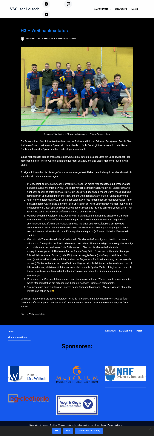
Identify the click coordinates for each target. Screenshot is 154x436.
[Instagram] (52, 4)
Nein (68, 430)
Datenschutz (125, 331)
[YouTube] (51, 14)
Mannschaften (103, 9)
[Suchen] (145, 9)
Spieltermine (121, 9)
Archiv (11, 331)
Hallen (134, 9)
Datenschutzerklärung (89, 430)
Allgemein (63, 39)
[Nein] (150, 428)
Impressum (110, 331)
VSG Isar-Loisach (24, 9)
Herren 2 (73, 39)
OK (56, 430)
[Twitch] (72, 4)
